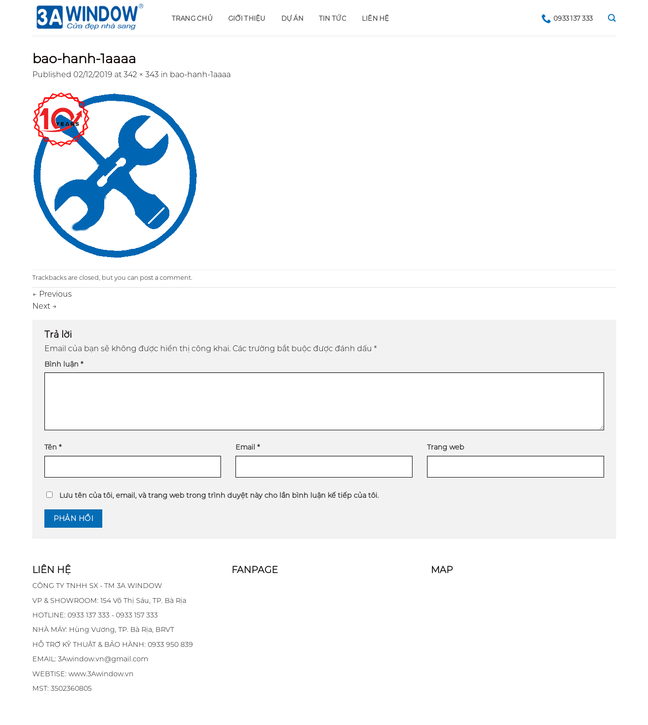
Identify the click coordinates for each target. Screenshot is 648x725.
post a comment (165, 277)
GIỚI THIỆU (247, 18)
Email (247, 447)
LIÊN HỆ (375, 18)
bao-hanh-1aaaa (200, 74)
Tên (52, 447)
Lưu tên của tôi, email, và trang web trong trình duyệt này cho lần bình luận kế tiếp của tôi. (219, 495)
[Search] (612, 18)
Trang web (445, 447)
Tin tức (332, 18)
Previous (52, 294)
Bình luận (63, 364)
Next (44, 306)
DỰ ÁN (292, 18)
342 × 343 (141, 74)
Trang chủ (192, 18)
